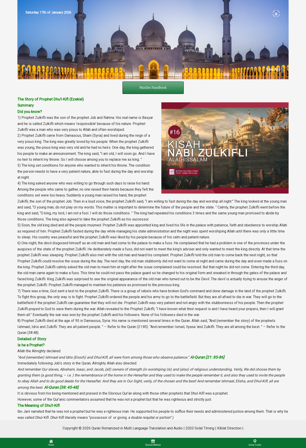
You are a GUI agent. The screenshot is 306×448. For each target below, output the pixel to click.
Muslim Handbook (153, 87)
